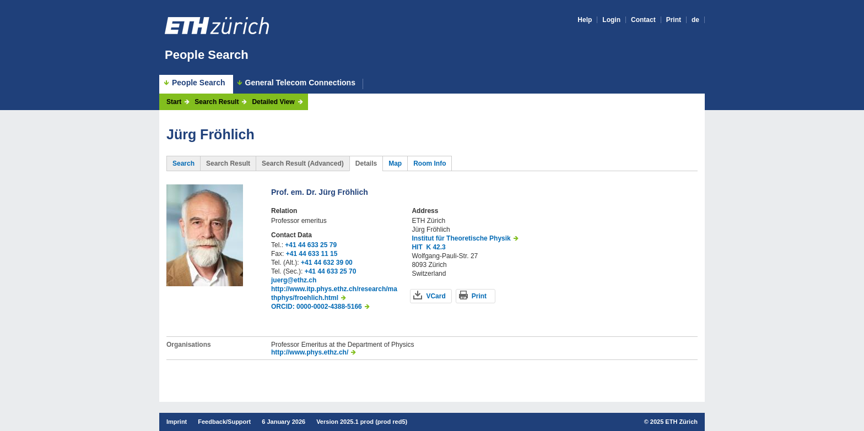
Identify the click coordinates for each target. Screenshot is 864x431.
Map (395, 163)
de (695, 20)
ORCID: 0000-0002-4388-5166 (316, 306)
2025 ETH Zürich (674, 421)
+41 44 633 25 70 (331, 271)
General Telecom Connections (300, 83)
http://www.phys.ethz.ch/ (309, 352)
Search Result (217, 102)
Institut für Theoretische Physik (461, 238)
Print (673, 20)
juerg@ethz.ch (293, 280)
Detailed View (273, 102)
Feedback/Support (224, 421)
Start (173, 102)
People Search (207, 55)
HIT (417, 247)
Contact (643, 20)
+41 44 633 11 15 (312, 254)
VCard (435, 296)
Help (584, 20)
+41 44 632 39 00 (327, 262)
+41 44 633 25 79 (311, 245)
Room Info (429, 163)
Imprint (176, 421)
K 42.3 (435, 247)
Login (611, 20)
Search (183, 163)
